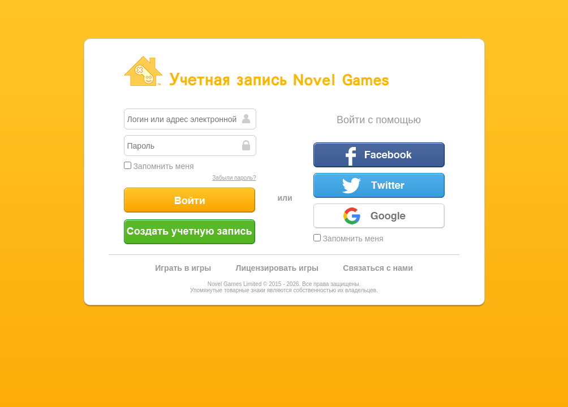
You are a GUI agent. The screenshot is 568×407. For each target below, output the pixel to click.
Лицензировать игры (277, 267)
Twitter (379, 185)
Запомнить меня (159, 166)
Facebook (379, 154)
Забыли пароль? (234, 178)
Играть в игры (183, 267)
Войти (189, 200)
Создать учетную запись (189, 231)
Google (379, 216)
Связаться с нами (377, 267)
